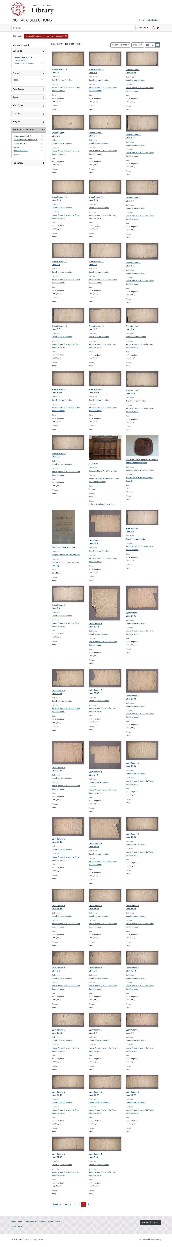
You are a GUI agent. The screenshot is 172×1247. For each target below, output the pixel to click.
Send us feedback (150, 1222)
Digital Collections (31, 20)
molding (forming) (21, 151)
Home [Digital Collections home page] (13, 1221)
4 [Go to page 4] (88, 1204)
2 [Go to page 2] (79, 1204)
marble (16, 147)
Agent (15, 97)
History (142, 20)
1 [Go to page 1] (74, 1204)
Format (16, 73)
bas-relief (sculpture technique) (25, 140)
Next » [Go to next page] (68, 1204)
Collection (17, 51)
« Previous (54, 44)
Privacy (40, 1239)
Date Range (18, 89)
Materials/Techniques (23, 129)
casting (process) (20, 143)
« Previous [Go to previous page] (56, 1204)
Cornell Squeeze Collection (24, 64)
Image (16, 80)
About (20, 1221)
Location (17, 113)
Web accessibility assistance (150, 1239)
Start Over (17, 36)
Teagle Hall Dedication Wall (63, 547)
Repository (18, 163)
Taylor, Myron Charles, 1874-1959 (101, 504)
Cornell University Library (26, 1239)
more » (16, 154)
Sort (119, 45)
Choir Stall (93, 463)
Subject (16, 121)
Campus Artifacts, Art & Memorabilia (103, 471)
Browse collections (46, 1221)
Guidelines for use (30, 1221)
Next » (78, 44)
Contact (58, 1221)
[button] (46, 36)
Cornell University (18, 9)
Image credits (16, 1226)
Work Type (18, 105)
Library (42, 9)
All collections (153, 20)
